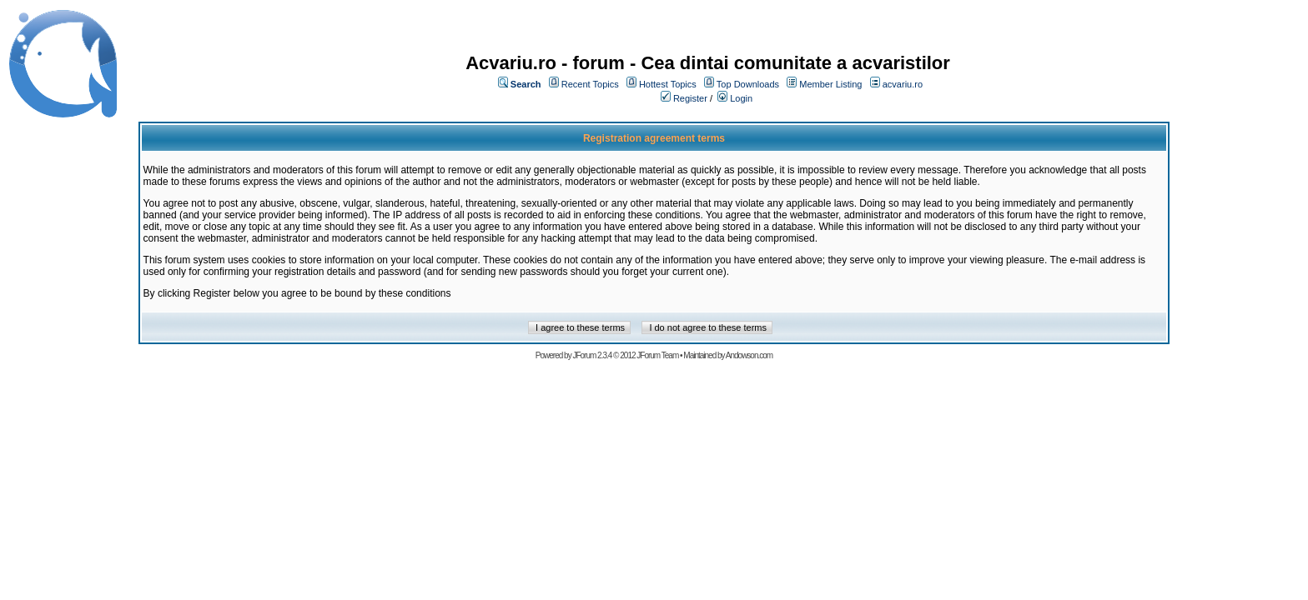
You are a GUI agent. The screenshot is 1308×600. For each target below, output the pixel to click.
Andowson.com (749, 355)
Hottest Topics (668, 84)
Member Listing (830, 84)
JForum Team (657, 355)
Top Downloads (748, 84)
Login (741, 98)
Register (690, 98)
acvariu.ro (903, 84)
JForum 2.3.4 (591, 355)
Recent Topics (590, 84)
